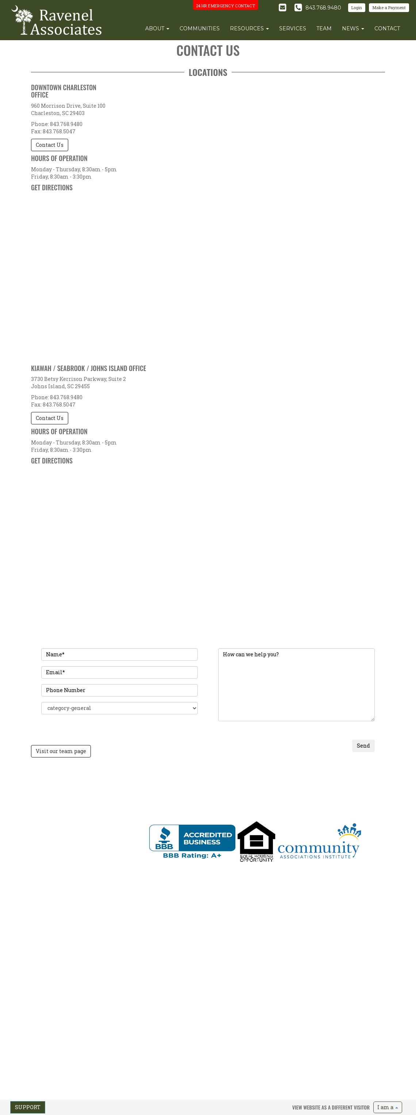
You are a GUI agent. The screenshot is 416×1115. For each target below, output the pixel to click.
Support (28, 1107)
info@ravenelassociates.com (46, 823)
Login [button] (356, 7)
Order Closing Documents (221, 798)
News (157, 804)
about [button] (157, 28)
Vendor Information (362, 804)
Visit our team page (61, 751)
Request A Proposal (285, 780)
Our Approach (280, 786)
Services (160, 798)
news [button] (353, 28)
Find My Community (216, 780)
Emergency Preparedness (368, 798)
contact (387, 28)
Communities (165, 786)
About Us (161, 780)
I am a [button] (387, 1107)
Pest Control (355, 780)
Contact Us (49, 144)
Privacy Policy (32, 851)
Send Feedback (93, 851)
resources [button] (249, 28)
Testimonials (278, 798)
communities (200, 28)
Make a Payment (389, 7)
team (324, 28)
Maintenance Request (365, 792)
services (292, 28)
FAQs (201, 804)
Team (157, 792)
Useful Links (208, 810)
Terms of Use (61, 851)
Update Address (212, 792)
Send (363, 745)
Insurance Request (362, 786)
